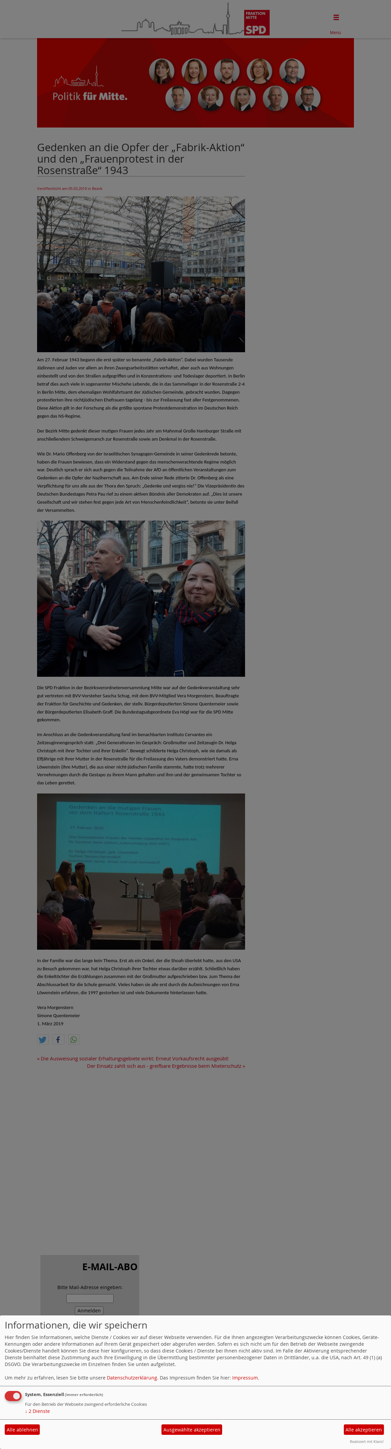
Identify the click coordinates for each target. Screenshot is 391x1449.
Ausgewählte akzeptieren (191, 1429)
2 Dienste (37, 1411)
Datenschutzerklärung (132, 1377)
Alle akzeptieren (363, 1429)
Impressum (245, 1377)
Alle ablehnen (22, 1429)
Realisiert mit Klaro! (367, 1441)
